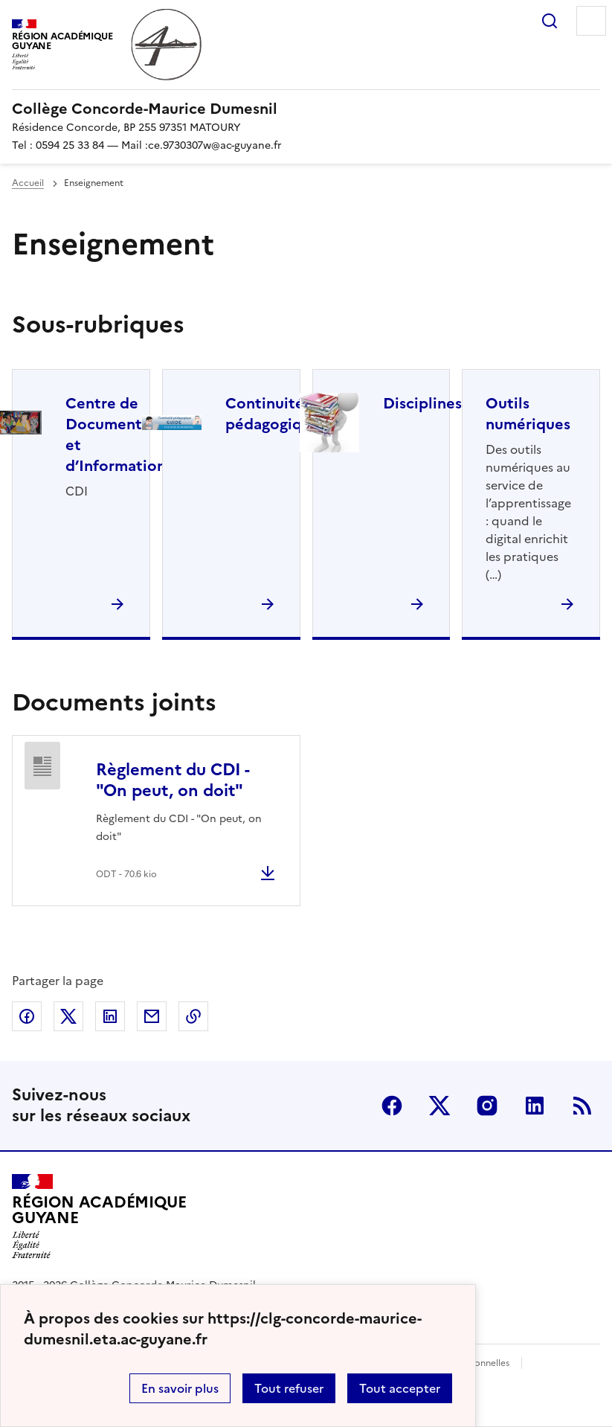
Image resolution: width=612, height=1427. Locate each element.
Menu (591, 21)
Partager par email (152, 1016)
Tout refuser (288, 1388)
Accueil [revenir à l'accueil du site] (28, 183)
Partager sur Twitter (68, 1016)
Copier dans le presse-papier (193, 1016)
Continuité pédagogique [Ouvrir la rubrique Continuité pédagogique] (272, 413)
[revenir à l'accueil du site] (306, 108)
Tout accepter (399, 1388)
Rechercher (549, 21)
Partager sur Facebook (27, 1016)
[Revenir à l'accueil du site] (99, 1216)
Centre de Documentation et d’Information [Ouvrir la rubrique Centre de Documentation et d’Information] (122, 434)
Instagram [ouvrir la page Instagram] (487, 1105)
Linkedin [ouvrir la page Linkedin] (535, 1105)
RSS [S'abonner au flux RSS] (582, 1105)
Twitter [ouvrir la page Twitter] (439, 1105)
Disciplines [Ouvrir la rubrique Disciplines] (422, 403)
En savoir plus (180, 1388)
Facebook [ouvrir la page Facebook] (392, 1105)
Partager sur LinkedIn (110, 1016)
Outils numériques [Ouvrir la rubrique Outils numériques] (528, 413)
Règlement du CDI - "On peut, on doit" (172, 780)
